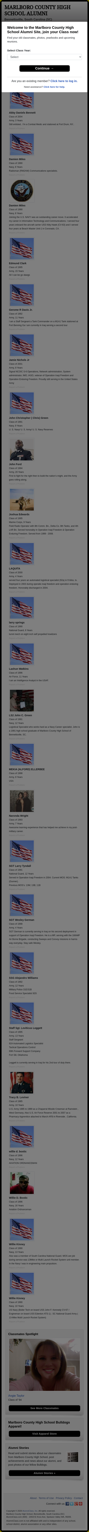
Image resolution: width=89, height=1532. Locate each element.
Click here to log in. (64, 81)
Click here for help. (54, 87)
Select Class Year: (19, 50)
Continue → (44, 68)
